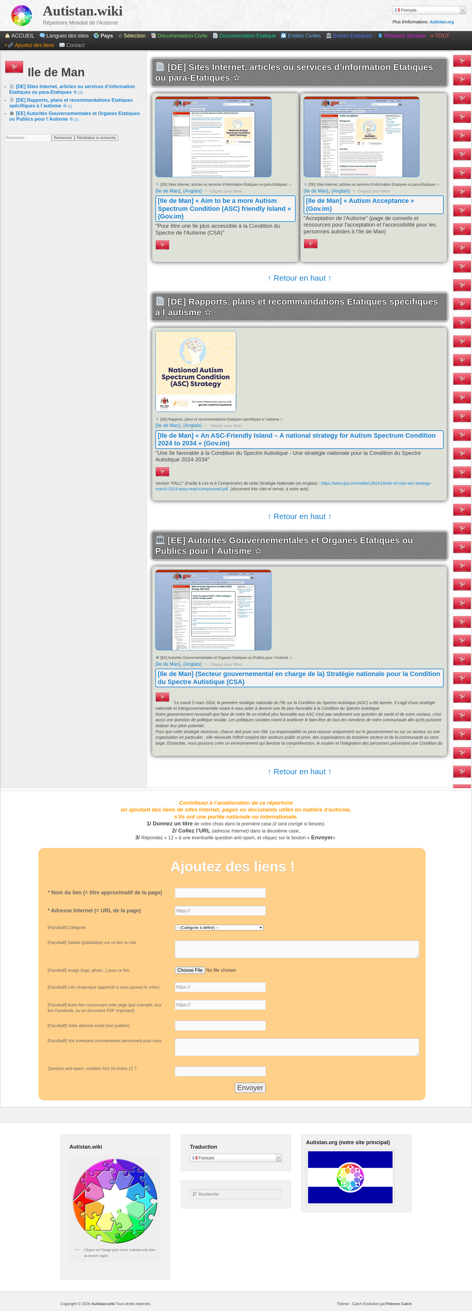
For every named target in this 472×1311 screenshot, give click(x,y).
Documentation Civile (179, 36)
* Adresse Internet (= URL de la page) (94, 911)
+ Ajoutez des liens (29, 45)
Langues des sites (64, 36)
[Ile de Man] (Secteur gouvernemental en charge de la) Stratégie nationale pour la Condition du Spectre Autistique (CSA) (299, 677)
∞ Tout (440, 36)
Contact (71, 45)
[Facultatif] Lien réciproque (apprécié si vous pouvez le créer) (103, 987)
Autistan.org (442, 22)
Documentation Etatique (244, 36)
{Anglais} (192, 190)
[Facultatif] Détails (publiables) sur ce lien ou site (92, 942)
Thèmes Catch (398, 1304)
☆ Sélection (132, 36)
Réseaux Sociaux (401, 36)
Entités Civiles (301, 36)
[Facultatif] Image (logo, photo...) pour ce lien (89, 970)
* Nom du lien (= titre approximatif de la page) (105, 892)
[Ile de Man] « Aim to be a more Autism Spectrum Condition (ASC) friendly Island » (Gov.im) (224, 208)
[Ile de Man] (167, 190)
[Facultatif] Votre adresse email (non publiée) (89, 1025)
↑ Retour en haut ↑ (299, 278)
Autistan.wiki (83, 10)
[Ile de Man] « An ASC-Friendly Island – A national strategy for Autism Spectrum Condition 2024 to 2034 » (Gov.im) (297, 439)
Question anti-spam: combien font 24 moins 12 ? (92, 1068)
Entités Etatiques (349, 36)
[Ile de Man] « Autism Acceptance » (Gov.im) (360, 204)
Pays (103, 36)
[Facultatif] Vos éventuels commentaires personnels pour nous (105, 1040)
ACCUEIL (19, 36)
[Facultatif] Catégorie (67, 927)
